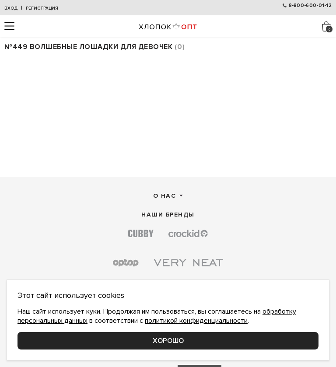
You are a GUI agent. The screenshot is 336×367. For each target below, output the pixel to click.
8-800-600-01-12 (310, 5)
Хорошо (168, 340)
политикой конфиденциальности (196, 320)
